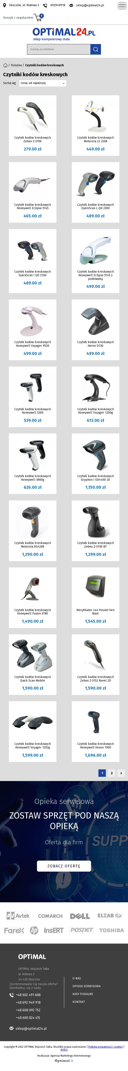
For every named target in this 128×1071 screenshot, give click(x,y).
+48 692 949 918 (28, 1003)
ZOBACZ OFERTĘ (64, 866)
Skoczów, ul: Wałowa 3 (24, 5)
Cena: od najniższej (33, 83)
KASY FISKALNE (82, 994)
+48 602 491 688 (28, 995)
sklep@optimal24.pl (90, 5)
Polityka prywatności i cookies (105, 1046)
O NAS (76, 978)
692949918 (57, 5)
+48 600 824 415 (28, 1018)
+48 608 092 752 (28, 1010)
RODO (64, 1049)
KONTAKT (78, 1002)
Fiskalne (16, 65)
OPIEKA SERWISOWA (86, 986)
